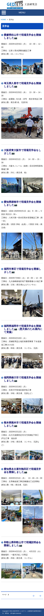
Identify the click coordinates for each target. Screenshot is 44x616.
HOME (3, 20)
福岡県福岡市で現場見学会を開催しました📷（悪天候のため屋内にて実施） (23, 329)
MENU (22, 12)
